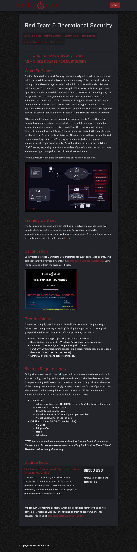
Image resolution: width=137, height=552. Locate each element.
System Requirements (35, 42)
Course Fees (57, 42)
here (66, 238)
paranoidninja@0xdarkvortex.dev (86, 260)
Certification (71, 35)
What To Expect (32, 35)
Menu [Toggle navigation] (115, 5)
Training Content (53, 35)
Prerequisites (88, 35)
